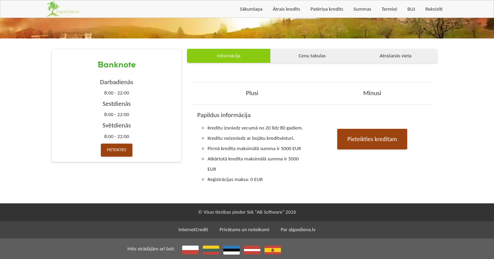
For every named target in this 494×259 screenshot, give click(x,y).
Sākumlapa (251, 9)
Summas (362, 9)
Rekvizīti (434, 9)
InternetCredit (193, 229)
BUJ (411, 9)
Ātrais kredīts (286, 9)
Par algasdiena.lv (298, 229)
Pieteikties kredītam (372, 139)
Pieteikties (116, 149)
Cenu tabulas (312, 56)
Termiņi (389, 9)
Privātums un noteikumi (244, 229)
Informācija (228, 56)
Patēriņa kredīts (326, 9)
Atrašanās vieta (395, 56)
